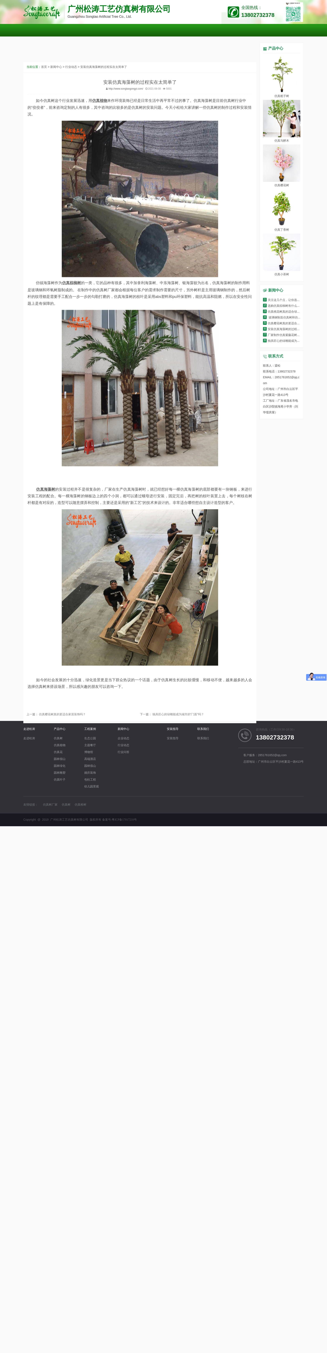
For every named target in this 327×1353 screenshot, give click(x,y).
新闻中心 (56, 242)
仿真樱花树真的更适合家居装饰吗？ (62, 721)
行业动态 (71, 242)
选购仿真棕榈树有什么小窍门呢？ (287, 306)
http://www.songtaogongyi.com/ (125, 264)
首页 (44, 242)
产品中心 (275, 49)
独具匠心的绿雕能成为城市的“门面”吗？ (178, 721)
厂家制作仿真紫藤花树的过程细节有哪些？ (293, 335)
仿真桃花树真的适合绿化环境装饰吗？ (290, 311)
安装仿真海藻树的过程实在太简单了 (103, 242)
